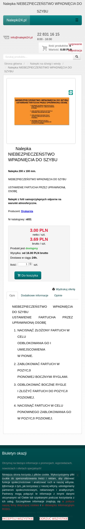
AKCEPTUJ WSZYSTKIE (17, 518)
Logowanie (75, 44)
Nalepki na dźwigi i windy (45, 63)
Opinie (58, 295)
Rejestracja (75, 50)
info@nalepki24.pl (22, 37)
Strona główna (13, 63)
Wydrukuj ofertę (63, 289)
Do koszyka (28, 275)
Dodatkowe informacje (34, 295)
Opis (12, 295)
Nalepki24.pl (17, 20)
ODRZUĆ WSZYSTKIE (54, 518)
